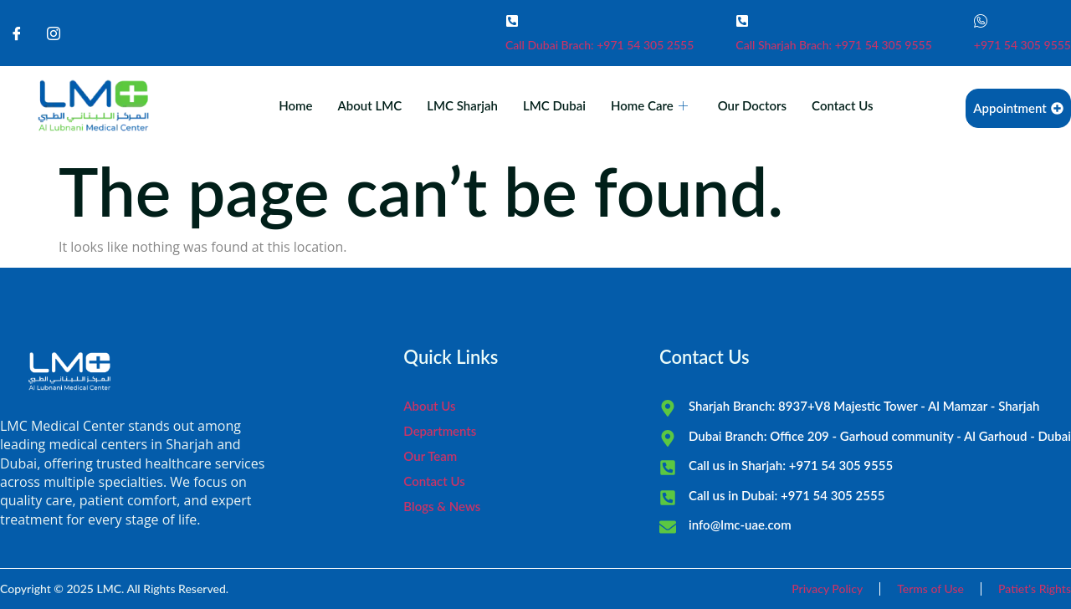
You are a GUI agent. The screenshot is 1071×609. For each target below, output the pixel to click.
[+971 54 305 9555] (980, 21)
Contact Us (842, 105)
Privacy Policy (827, 588)
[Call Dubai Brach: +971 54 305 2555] (512, 21)
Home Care (649, 105)
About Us (429, 405)
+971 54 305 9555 (1022, 45)
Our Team (430, 455)
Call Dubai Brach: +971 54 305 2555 (599, 45)
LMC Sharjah (462, 105)
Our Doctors (752, 105)
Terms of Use (930, 588)
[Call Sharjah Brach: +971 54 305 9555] (742, 21)
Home (295, 105)
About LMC (370, 105)
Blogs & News (441, 506)
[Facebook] (16, 33)
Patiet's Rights (1034, 588)
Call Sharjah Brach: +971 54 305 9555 (833, 45)
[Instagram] (53, 33)
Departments (439, 430)
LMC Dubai (554, 105)
